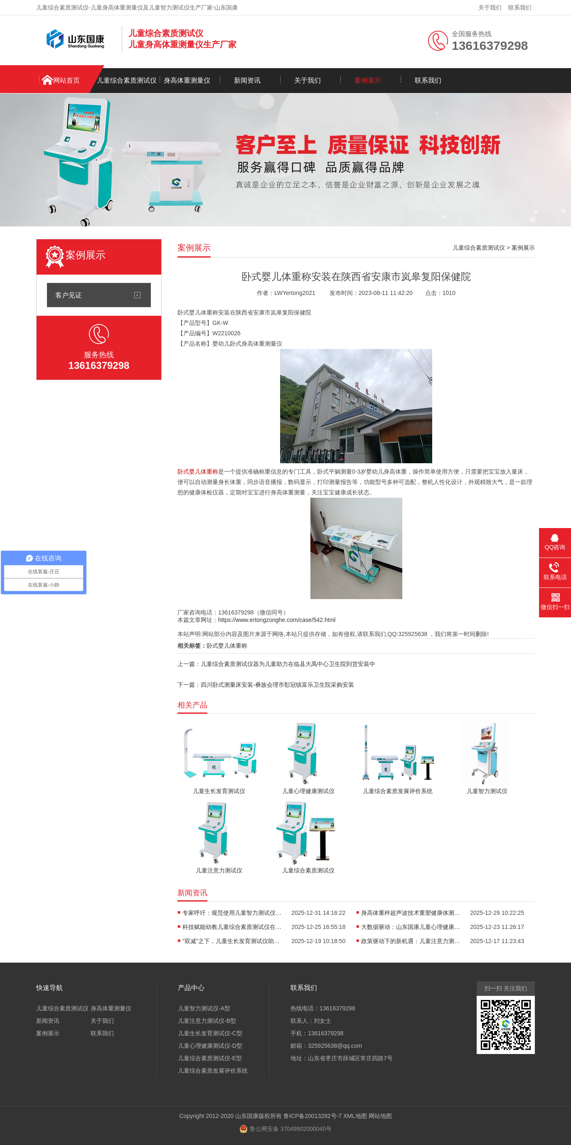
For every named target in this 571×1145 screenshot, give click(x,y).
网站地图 (380, 1116)
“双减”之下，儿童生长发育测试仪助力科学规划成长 (232, 941)
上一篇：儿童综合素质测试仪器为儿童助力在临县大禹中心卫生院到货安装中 (276, 664)
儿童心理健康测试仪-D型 (210, 1045)
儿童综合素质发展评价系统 (213, 1070)
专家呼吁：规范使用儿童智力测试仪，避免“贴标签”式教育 (232, 912)
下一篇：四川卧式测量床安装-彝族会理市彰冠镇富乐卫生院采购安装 (265, 684)
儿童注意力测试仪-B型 (207, 1020)
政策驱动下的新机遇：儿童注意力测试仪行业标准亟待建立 (411, 941)
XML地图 (355, 1116)
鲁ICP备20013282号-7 (312, 1116)
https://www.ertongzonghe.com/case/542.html (276, 620)
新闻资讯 (247, 80)
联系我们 (520, 7)
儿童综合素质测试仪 (127, 80)
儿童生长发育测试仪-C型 (210, 1033)
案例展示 (367, 80)
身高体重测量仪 (187, 80)
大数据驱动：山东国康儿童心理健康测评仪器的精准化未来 (411, 927)
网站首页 (66, 80)
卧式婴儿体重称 (227, 645)
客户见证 (68, 295)
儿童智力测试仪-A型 (204, 1008)
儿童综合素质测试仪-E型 (210, 1058)
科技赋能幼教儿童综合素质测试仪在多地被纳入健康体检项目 (232, 927)
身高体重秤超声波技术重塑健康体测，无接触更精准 (411, 912)
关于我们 (490, 7)
